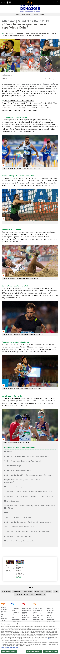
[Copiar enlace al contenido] (57, 78)
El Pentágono (6, 591)
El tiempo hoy (28, 595)
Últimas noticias (40, 595)
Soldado (48, 591)
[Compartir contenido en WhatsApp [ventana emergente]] (53, 78)
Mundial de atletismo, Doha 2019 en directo (19, 100)
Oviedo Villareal (39, 591)
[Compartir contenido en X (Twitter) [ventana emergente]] (46, 78)
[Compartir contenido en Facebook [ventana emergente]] (42, 78)
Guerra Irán (16, 591)
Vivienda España (27, 591)
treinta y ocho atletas (23, 84)
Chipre (56, 591)
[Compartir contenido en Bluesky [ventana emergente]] (50, 78)
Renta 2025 (18, 595)
